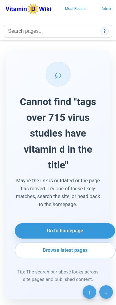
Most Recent (75, 8)
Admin (106, 8)
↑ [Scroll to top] (89, 292)
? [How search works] (105, 31)
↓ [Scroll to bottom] (106, 292)
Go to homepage (65, 231)
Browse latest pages (65, 250)
